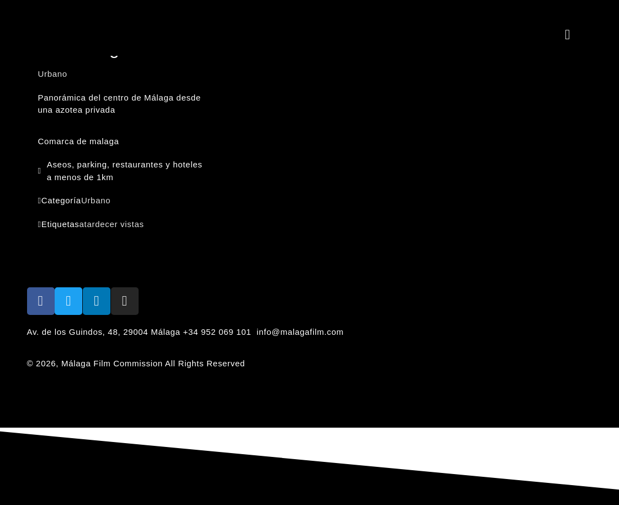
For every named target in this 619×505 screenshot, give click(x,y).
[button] (568, 34)
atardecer (99, 224)
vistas (132, 224)
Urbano (95, 200)
